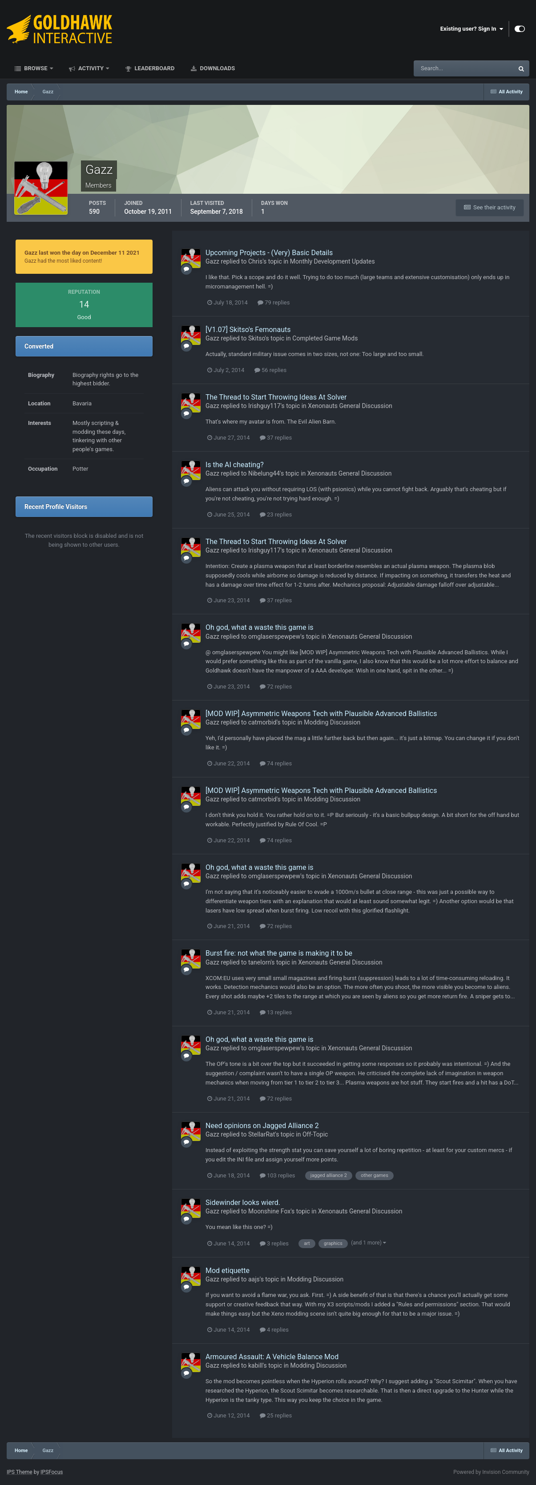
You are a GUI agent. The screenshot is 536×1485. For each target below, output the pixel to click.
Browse (36, 68)
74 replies (276, 763)
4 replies (274, 1329)
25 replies (276, 1415)
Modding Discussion (332, 722)
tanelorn (259, 962)
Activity (91, 68)
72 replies (276, 686)
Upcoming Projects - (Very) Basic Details (269, 252)
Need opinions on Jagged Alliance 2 (262, 1125)
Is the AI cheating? (235, 464)
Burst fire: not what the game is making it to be (279, 953)
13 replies (276, 1012)
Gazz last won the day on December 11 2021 (82, 252)
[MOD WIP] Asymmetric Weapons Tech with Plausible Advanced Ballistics (321, 713)
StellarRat (261, 1134)
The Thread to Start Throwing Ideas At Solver (276, 397)
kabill (255, 1365)
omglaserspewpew (274, 636)
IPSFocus (51, 1472)
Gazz (212, 261)
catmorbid (262, 722)
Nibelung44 (264, 473)
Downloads (216, 68)
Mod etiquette (228, 1270)
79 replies (274, 302)
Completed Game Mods (325, 338)
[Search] (436, 68)
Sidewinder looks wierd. (243, 1202)
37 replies (276, 437)
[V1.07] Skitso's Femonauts (248, 329)
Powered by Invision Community (491, 1472)
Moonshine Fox (269, 1211)
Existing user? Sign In (471, 29)
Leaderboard (153, 68)
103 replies (277, 1175)
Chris (255, 261)
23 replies (276, 514)
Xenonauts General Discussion (350, 405)
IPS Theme (19, 1472)
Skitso (256, 338)
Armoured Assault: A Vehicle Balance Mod (272, 1357)
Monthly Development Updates (332, 261)
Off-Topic (315, 1134)
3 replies (274, 1243)
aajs (254, 1279)
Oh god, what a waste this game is (260, 627)
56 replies (270, 370)
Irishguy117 (264, 405)
